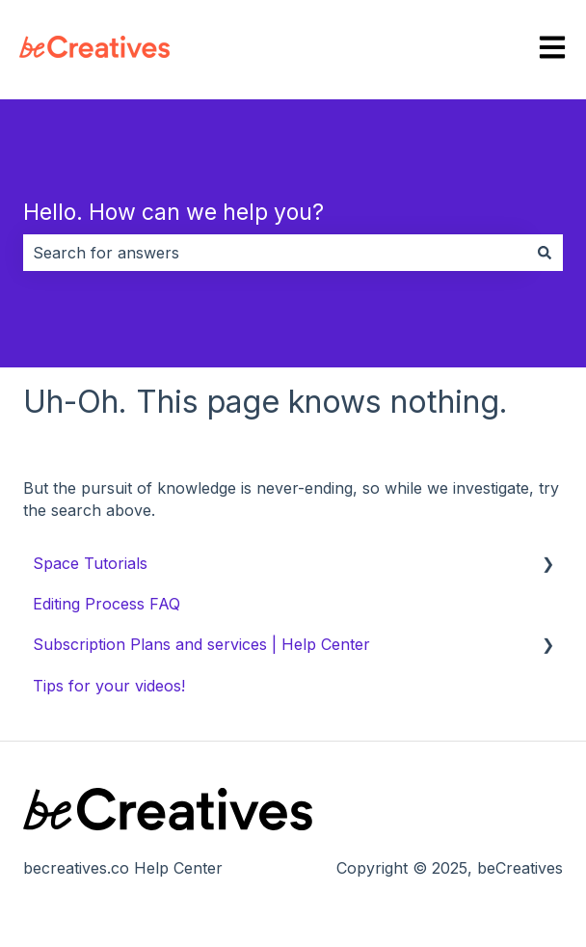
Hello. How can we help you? (173, 212)
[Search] (544, 252)
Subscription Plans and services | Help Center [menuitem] (201, 644)
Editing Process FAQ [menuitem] (106, 603)
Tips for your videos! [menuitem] (109, 685)
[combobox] (274, 252)
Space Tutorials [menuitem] (90, 563)
